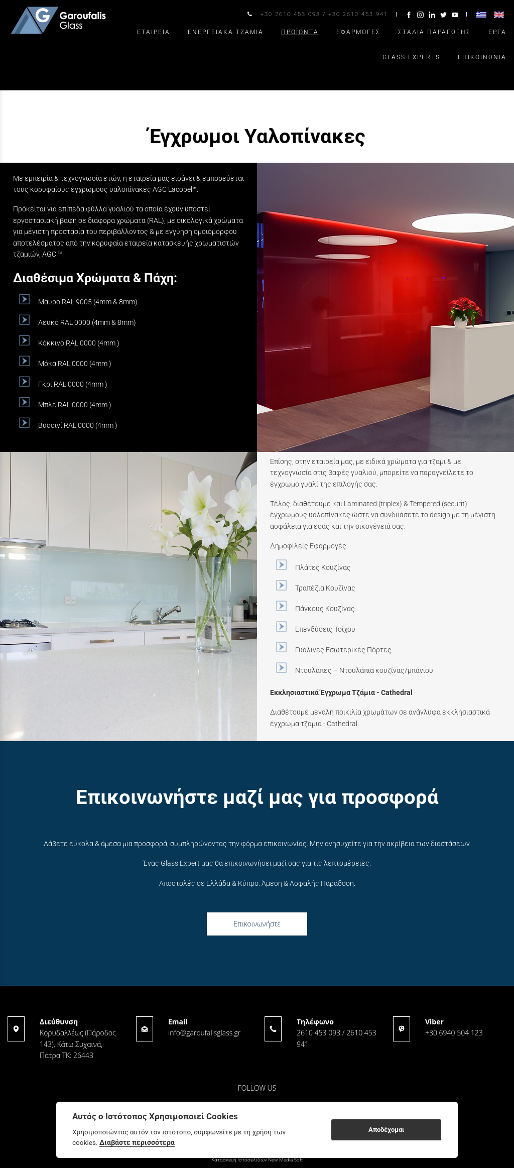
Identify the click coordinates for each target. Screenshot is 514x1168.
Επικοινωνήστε (257, 923)
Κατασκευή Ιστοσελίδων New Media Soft (257, 1159)
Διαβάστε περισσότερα (137, 1142)
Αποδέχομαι (386, 1129)
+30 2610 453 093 (290, 14)
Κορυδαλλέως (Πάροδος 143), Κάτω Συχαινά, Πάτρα (78, 1044)
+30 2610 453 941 (358, 14)
